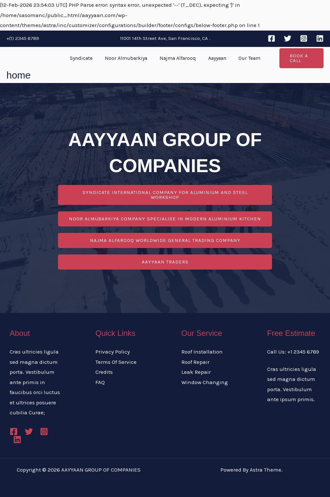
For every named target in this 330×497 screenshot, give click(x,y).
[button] (299, 58)
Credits (104, 372)
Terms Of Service (116, 362)
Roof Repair (195, 362)
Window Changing (204, 382)
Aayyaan (215, 58)
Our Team (246, 58)
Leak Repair (196, 372)
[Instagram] (303, 38)
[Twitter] (287, 38)
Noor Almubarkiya (128, 58)
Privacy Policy (112, 351)
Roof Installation (202, 351)
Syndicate (85, 58)
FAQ (100, 382)
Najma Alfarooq (178, 58)
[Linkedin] (320, 38)
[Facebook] (271, 38)
